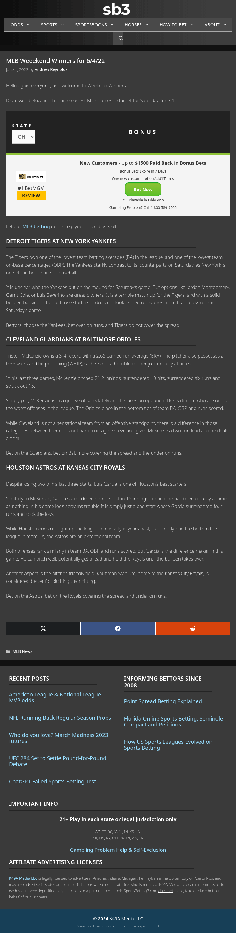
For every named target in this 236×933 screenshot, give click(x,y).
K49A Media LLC (23, 878)
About (217, 24)
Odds (22, 24)
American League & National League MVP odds (55, 697)
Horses (139, 24)
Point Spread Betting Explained (163, 701)
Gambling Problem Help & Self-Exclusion (118, 849)
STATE (22, 125)
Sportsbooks (97, 24)
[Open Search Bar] (118, 38)
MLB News (23, 651)
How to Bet (179, 24)
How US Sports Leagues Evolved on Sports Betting (168, 744)
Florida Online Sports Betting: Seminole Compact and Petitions (173, 721)
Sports (55, 24)
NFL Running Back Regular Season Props (60, 717)
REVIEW (31, 195)
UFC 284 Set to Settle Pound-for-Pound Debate (57, 761)
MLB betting (36, 226)
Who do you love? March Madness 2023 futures (58, 737)
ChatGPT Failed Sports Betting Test (52, 781)
